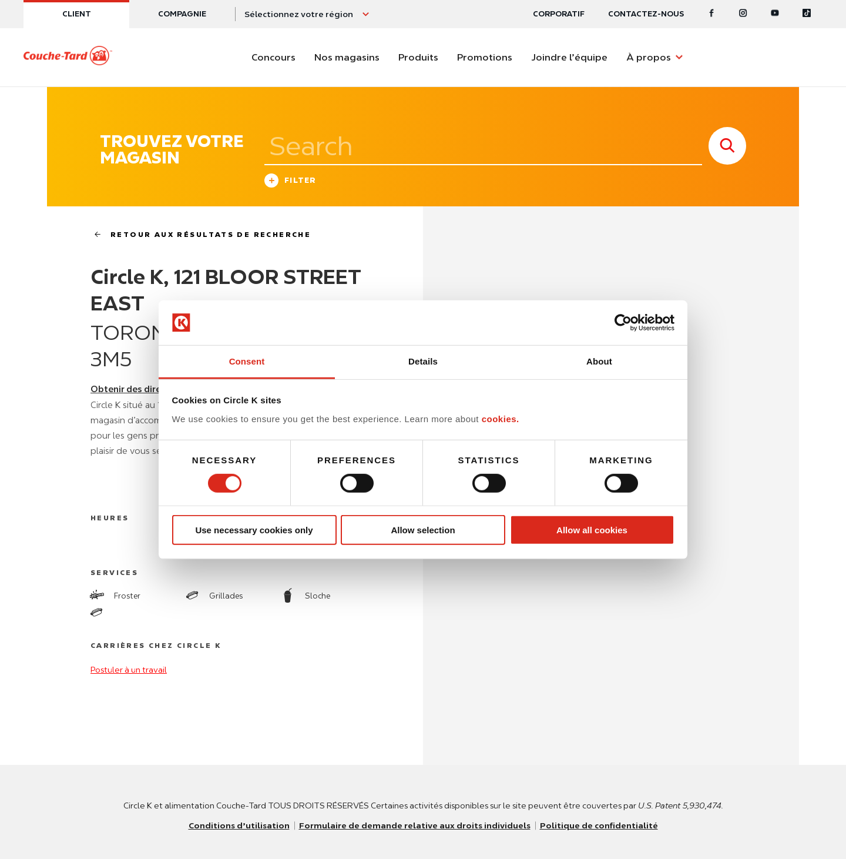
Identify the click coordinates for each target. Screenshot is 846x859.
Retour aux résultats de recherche (198, 234)
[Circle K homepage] (68, 57)
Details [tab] (423, 361)
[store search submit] (727, 146)
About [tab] (599, 361)
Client (76, 13)
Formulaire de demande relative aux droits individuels (415, 825)
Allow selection (423, 530)
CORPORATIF (559, 13)
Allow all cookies (591, 530)
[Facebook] (711, 14)
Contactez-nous (646, 13)
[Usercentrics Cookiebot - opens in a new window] (623, 323)
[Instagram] (743, 14)
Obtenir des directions (139, 389)
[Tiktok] (806, 14)
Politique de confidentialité (599, 825)
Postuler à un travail (128, 669)
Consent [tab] (247, 361)
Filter (290, 182)
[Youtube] (775, 14)
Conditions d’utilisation (239, 825)
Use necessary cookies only (254, 530)
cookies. (500, 419)
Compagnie (182, 13)
